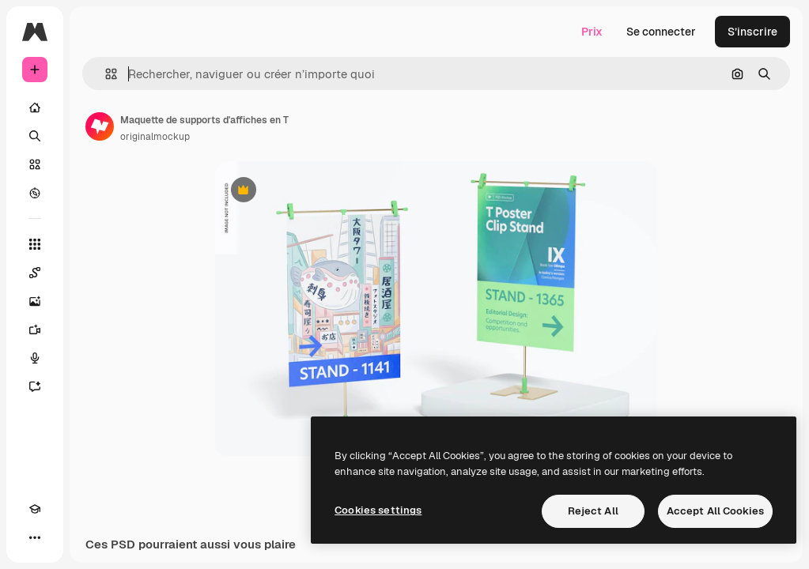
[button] (105, 74)
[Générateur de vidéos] (34, 329)
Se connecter (661, 31)
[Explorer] (34, 192)
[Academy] (34, 509)
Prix (592, 31)
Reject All (593, 511)
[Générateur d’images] (34, 301)
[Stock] (34, 164)
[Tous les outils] (34, 244)
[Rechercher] (34, 136)
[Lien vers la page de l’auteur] (99, 126)
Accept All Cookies (715, 511)
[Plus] (34, 537)
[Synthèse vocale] (34, 358)
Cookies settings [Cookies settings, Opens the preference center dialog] (378, 510)
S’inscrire (752, 31)
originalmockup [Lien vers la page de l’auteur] (155, 136)
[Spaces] (34, 272)
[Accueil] (34, 107)
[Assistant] (34, 386)
